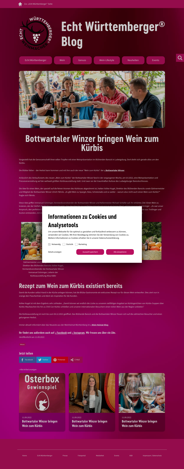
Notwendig (54, 244)
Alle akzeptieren (120, 251)
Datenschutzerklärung (109, 237)
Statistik (68, 244)
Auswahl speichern (90, 251)
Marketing (81, 244)
